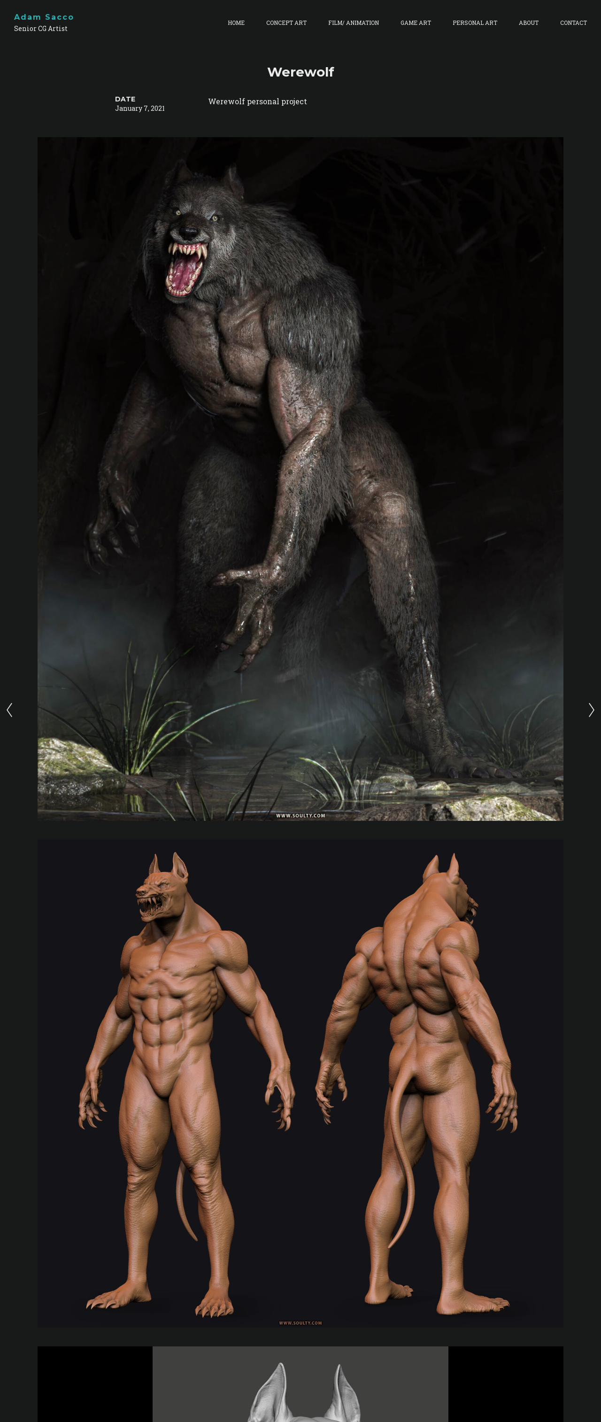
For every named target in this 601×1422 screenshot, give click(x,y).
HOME (236, 22)
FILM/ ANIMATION (353, 22)
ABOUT (529, 22)
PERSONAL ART (475, 22)
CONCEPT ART (286, 22)
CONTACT (573, 22)
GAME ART (416, 22)
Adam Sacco (44, 17)
